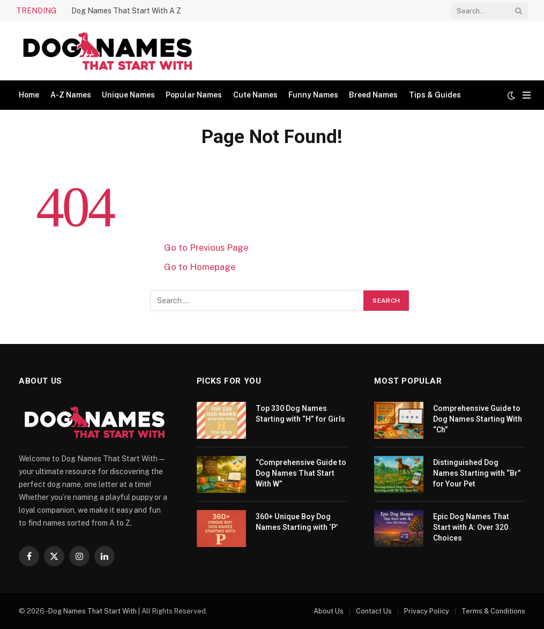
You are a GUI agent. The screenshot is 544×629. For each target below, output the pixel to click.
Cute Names (255, 95)
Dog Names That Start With (92, 611)
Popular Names (194, 95)
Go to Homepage (199, 266)
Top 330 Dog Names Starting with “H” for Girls (300, 413)
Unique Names (128, 95)
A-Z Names (70, 95)
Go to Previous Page (206, 247)
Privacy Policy (426, 611)
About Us (329, 611)
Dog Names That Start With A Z (126, 10)
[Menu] (527, 95)
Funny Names (313, 95)
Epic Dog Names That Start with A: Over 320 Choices (471, 527)
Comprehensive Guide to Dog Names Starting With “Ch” (477, 419)
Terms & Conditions (493, 611)
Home (29, 95)
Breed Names (373, 95)
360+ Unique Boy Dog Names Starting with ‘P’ (297, 521)
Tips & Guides (435, 95)
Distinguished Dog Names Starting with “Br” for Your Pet (477, 473)
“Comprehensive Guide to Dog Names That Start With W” (301, 473)
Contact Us (374, 611)
